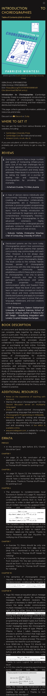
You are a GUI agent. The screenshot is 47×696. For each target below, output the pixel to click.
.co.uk (21, 138)
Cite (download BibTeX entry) (14, 90)
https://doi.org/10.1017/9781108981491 (22, 88)
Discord (17, 116)
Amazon (9, 138)
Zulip (27, 116)
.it (29, 138)
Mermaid (10, 418)
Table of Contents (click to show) (16, 17)
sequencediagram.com (16, 431)
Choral (9, 410)
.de (26, 138)
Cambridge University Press (18, 133)
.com (16, 138)
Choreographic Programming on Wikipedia (24, 415)
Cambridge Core (13, 136)
